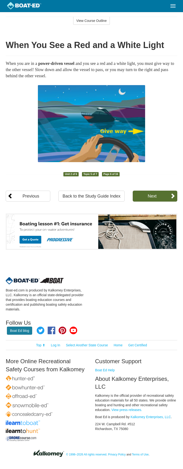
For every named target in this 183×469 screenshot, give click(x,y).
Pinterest (62, 330)
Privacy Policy (117, 454)
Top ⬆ (40, 345)
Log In (55, 345)
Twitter (40, 330)
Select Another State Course (87, 345)
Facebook (51, 330)
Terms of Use (140, 454)
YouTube (73, 330)
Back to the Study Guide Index (91, 196)
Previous (31, 196)
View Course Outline (91, 21)
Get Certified (137, 345)
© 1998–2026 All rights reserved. (86, 454)
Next (152, 196)
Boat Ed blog (19, 331)
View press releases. (127, 410)
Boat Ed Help (105, 370)
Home (118, 345)
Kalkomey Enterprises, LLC (151, 417)
